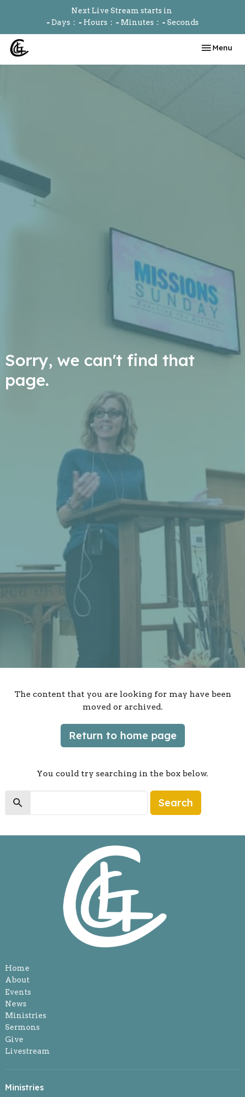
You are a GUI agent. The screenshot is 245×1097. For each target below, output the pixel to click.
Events (18, 992)
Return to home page (123, 735)
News (15, 1003)
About (17, 980)
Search (175, 802)
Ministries (25, 1015)
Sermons (22, 1027)
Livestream (27, 1051)
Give (14, 1039)
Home (17, 968)
